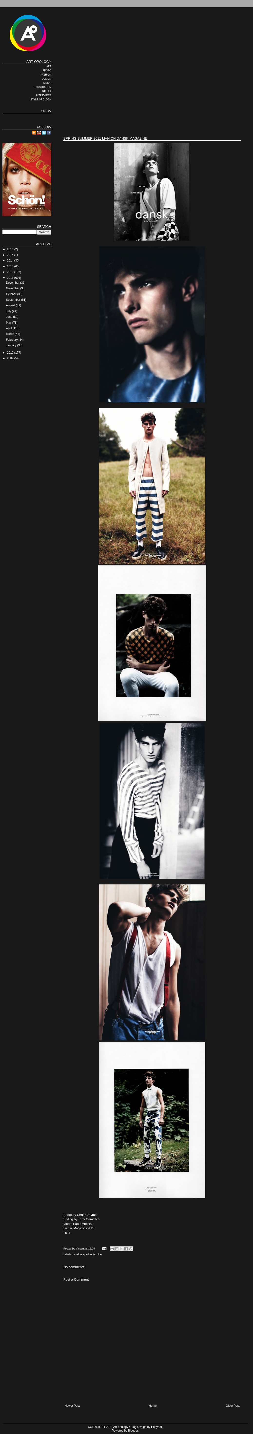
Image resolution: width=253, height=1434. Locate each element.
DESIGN (46, 79)
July (9, 311)
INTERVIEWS (43, 95)
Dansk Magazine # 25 (79, 1228)
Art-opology (120, 1427)
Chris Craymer (87, 1215)
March (10, 334)
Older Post (233, 1405)
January (11, 345)
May (9, 322)
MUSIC (47, 83)
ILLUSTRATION (42, 87)
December (13, 282)
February (12, 339)
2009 (10, 358)
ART (48, 66)
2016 (10, 249)
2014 (10, 260)
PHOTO (47, 70)
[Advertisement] (125, 94)
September (13, 299)
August (11, 305)
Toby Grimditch (89, 1219)
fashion (97, 1254)
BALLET (46, 91)
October (11, 294)
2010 (10, 352)
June (9, 317)
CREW (46, 111)
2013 (10, 266)
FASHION (45, 74)
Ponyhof (156, 1427)
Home (153, 1405)
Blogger (133, 1430)
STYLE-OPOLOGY (40, 99)
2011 (10, 278)
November (13, 288)
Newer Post (72, 1405)
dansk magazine (82, 1254)
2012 (10, 272)
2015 (10, 255)
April (9, 328)
